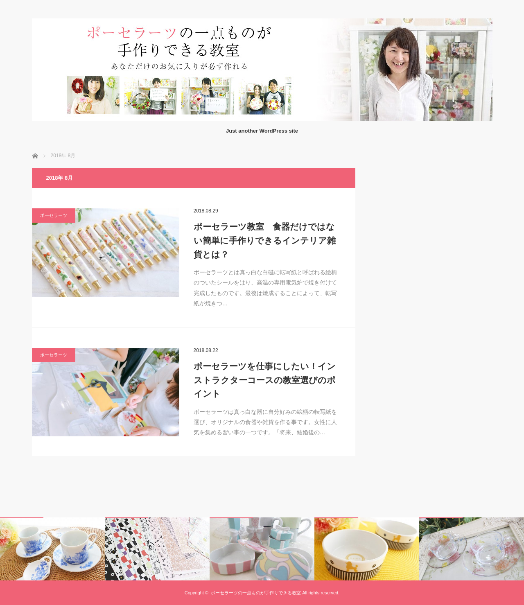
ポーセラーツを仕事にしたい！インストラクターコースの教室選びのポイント (265, 379)
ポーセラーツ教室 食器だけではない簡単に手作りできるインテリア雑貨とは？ (265, 240)
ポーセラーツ (53, 215)
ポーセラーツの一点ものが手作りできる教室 (256, 592)
